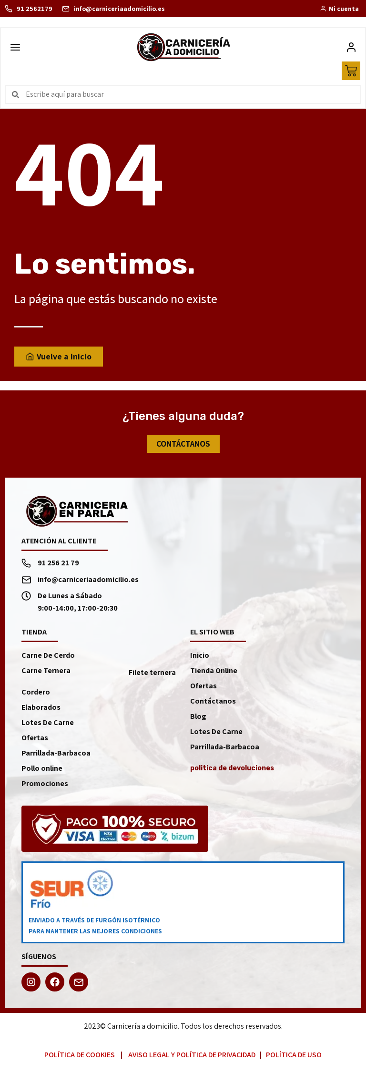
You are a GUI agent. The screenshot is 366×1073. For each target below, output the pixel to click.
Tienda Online (213, 673)
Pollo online (41, 771)
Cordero (35, 694)
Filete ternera (152, 675)
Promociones (44, 786)
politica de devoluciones (232, 770)
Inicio (199, 658)
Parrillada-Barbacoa (56, 755)
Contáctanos (213, 703)
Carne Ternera (46, 673)
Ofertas (34, 740)
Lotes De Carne (47, 725)
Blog (198, 719)
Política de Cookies (79, 1057)
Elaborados (41, 710)
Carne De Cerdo (48, 658)
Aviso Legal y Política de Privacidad (191, 1057)
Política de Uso (294, 1057)
